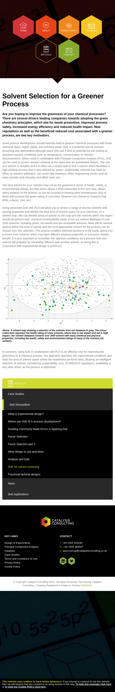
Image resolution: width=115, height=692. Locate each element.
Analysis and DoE (19, 459)
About (46, 30)
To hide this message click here (93, 684)
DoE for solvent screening (23, 466)
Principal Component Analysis (21, 546)
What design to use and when (26, 451)
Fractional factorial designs (24, 474)
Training (91, 30)
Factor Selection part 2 (21, 444)
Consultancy (69, 30)
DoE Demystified (19, 404)
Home (23, 30)
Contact (69, 54)
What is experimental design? (26, 413)
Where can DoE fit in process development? (34, 421)
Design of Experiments (17, 542)
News (11, 483)
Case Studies (16, 393)
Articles (46, 54)
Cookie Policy (12, 566)
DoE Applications (18, 494)
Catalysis (10, 550)
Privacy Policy (12, 562)
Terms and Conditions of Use (21, 558)
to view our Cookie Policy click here (25, 687)
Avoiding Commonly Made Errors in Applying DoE (38, 429)
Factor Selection (18, 436)
